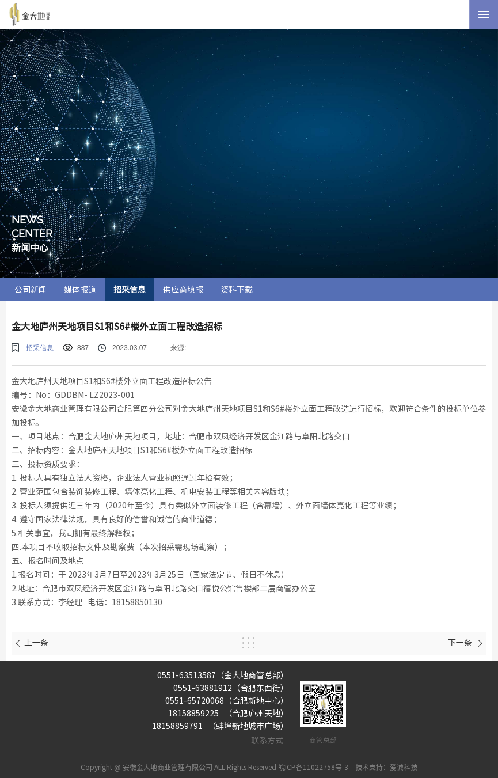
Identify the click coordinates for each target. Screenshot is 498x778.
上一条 (31, 643)
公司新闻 (30, 290)
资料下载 (237, 290)
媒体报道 (80, 290)
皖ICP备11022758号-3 (313, 767)
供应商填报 (183, 290)
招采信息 (129, 290)
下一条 (466, 643)
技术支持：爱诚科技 (386, 767)
